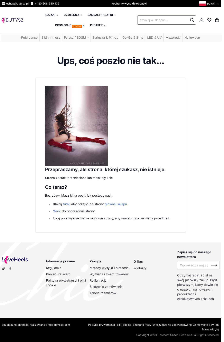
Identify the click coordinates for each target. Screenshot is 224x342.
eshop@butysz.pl (15, 3)
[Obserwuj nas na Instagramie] (3, 270)
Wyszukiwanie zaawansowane (172, 324)
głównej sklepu (116, 204)
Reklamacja (98, 283)
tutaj (66, 204)
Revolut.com (62, 324)
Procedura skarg (58, 277)
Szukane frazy (142, 324)
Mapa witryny (210, 329)
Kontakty (140, 272)
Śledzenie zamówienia (106, 289)
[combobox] (166, 20)
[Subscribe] (213, 268)
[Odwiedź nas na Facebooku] (10, 270)
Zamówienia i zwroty (206, 324)
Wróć (57, 211)
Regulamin (53, 271)
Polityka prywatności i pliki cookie (66, 285)
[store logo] (12, 20)
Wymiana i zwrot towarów (109, 277)
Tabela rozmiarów (103, 296)
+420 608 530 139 (45, 3)
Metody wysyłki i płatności (109, 271)
